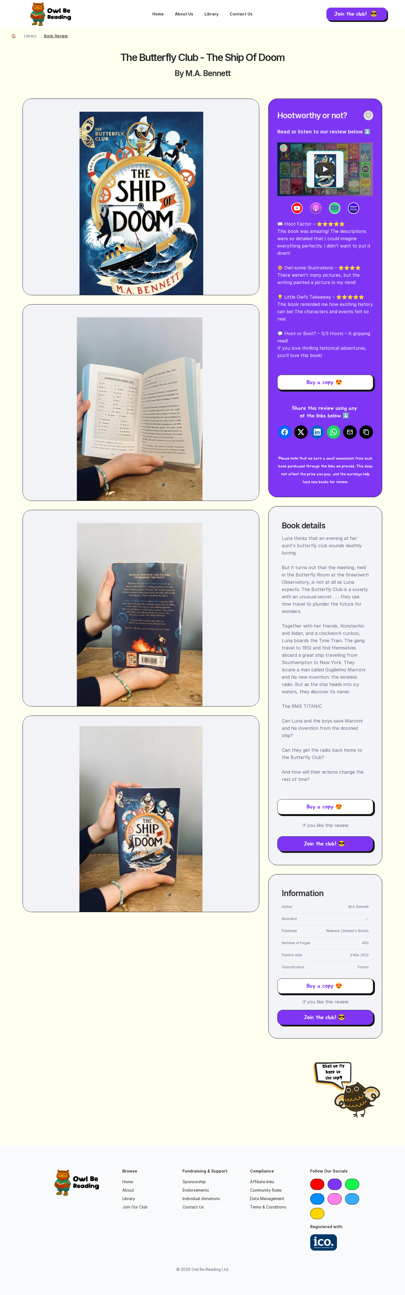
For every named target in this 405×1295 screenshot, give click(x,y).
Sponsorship (194, 1181)
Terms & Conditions (268, 1207)
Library (211, 14)
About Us (184, 14)
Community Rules (266, 1190)
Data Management (267, 1198)
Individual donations (201, 1198)
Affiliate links (262, 1181)
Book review (56, 36)
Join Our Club (135, 1207)
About (128, 1190)
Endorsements (196, 1190)
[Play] (325, 169)
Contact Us (241, 14)
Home (158, 14)
